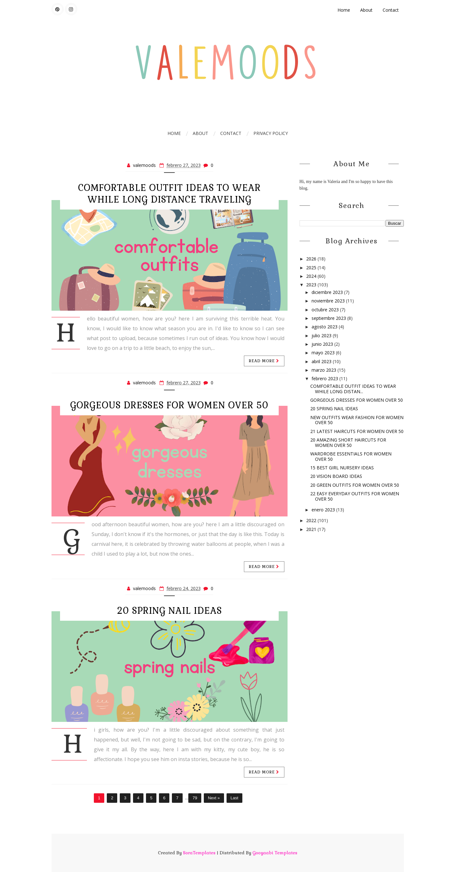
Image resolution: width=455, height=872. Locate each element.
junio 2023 (323, 344)
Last (235, 798)
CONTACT (230, 133)
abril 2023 (322, 361)
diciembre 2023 (328, 292)
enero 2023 (324, 510)
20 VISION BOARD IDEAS (336, 476)
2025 (312, 268)
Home (343, 10)
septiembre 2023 (329, 318)
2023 (312, 285)
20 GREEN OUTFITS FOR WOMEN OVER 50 (354, 485)
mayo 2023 (324, 353)
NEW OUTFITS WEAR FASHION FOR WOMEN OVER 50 (356, 420)
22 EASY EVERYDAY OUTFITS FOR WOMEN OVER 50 (354, 496)
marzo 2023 (324, 370)
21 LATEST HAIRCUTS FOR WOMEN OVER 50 (356, 431)
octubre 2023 (326, 310)
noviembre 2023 (329, 301)
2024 (312, 276)
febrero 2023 (325, 378)
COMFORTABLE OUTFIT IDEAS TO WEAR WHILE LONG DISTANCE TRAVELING (169, 193)
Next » (214, 798)
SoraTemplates (199, 853)
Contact (391, 10)
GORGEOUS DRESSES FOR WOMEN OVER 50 (169, 405)
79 (194, 798)
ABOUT (200, 133)
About (366, 10)
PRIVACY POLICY (270, 133)
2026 (312, 259)
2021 (312, 529)
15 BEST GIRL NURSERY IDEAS (342, 468)
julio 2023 (322, 335)
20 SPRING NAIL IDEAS (169, 610)
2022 (312, 520)
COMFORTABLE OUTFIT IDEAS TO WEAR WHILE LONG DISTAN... (353, 388)
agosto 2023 (325, 327)
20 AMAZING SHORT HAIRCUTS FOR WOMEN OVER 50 (348, 442)
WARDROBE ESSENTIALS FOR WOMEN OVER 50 (350, 456)
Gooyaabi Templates (274, 853)
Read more (264, 360)
